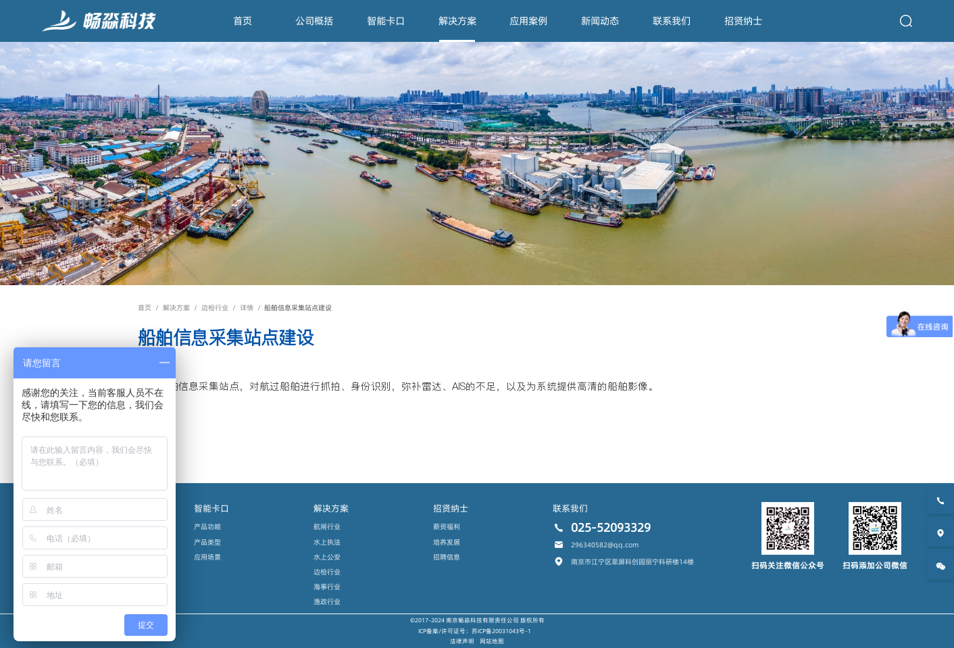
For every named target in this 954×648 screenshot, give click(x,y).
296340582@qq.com (604, 544)
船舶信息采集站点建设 (298, 307)
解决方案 (457, 21)
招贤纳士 (743, 21)
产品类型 (207, 542)
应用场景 (207, 557)
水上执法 (327, 542)
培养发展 (446, 542)
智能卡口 (386, 21)
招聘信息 (446, 557)
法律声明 (462, 641)
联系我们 (672, 21)
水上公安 (327, 557)
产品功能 (207, 526)
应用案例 (528, 21)
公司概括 (314, 21)
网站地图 (492, 641)
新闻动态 (600, 21)
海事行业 (327, 586)
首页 (242, 21)
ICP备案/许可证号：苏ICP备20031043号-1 (474, 631)
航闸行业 (327, 526)
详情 (246, 307)
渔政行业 (327, 601)
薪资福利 (446, 526)
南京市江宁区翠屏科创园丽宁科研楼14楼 (632, 561)
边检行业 (214, 307)
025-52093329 (611, 528)
